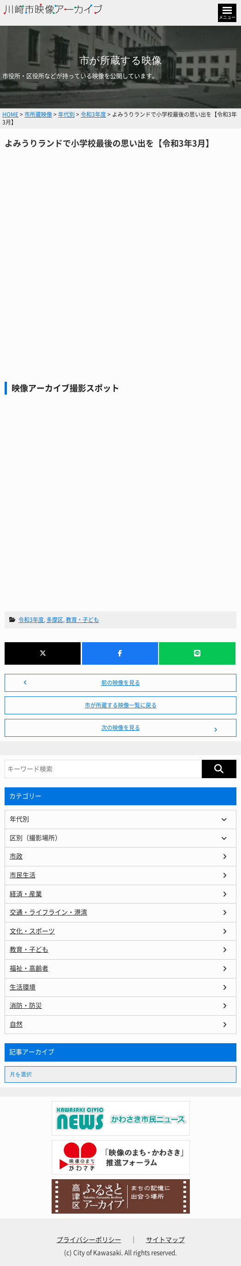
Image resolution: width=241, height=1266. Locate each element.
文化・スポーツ (32, 931)
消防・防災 (26, 1005)
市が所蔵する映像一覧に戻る (121, 705)
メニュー (227, 17)
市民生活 (22, 875)
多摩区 (55, 619)
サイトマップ (165, 1240)
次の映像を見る (120, 727)
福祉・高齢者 (29, 968)
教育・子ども (82, 619)
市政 (16, 856)
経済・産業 (26, 894)
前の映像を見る (120, 682)
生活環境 (22, 987)
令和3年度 (31, 619)
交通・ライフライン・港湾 (48, 912)
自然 (16, 1024)
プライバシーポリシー (89, 1240)
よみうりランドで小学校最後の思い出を (120, 246)
